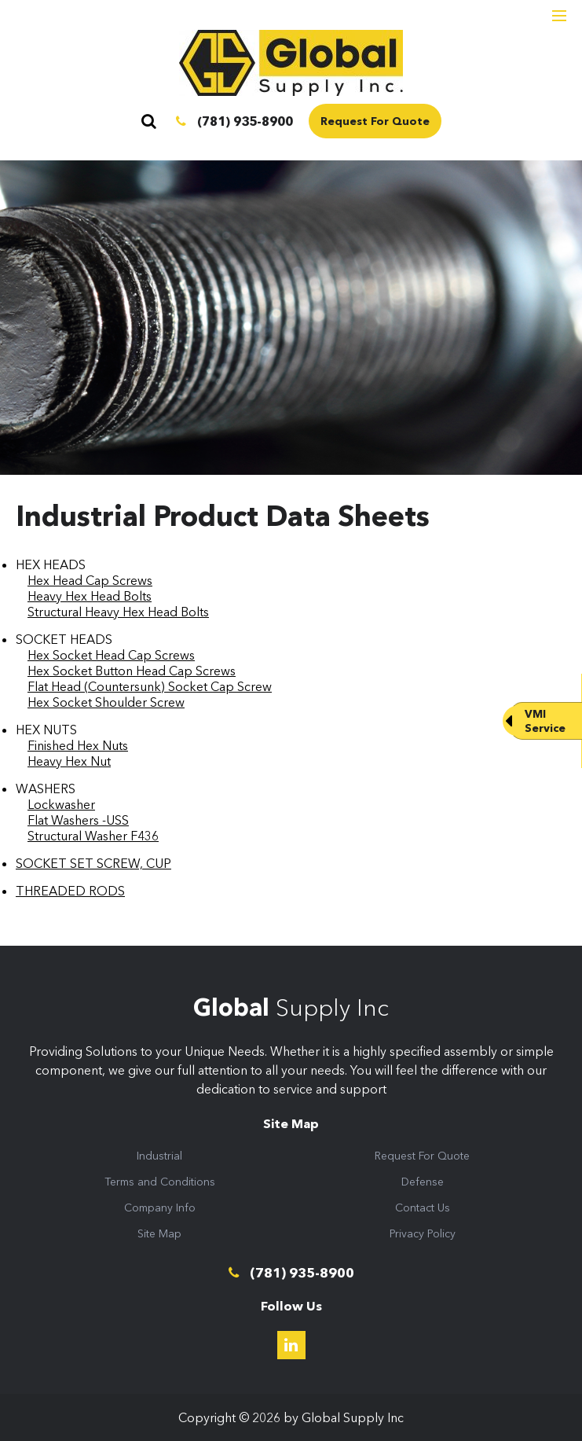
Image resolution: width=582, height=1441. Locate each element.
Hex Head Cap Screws (89, 580)
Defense (422, 1181)
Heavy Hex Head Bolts (89, 596)
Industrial (159, 1156)
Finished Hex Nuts (77, 745)
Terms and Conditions (159, 1181)
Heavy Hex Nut (69, 761)
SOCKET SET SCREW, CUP (93, 863)
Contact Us (422, 1207)
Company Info (160, 1207)
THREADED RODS (70, 891)
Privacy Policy (423, 1233)
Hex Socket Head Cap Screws (111, 655)
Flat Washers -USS (78, 820)
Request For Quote (375, 121)
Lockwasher (61, 804)
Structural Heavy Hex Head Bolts (118, 611)
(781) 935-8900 (234, 121)
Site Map (159, 1233)
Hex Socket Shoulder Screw (106, 702)
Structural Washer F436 (93, 836)
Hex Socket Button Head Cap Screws (131, 670)
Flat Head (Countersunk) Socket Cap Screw (149, 686)
